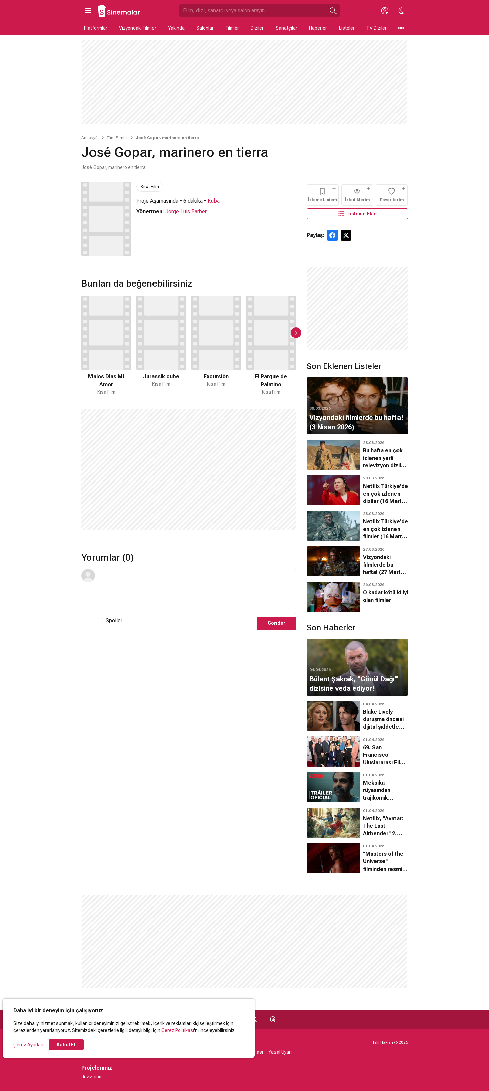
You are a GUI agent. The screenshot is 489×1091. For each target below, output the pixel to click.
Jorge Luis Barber (186, 211)
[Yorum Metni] (197, 591)
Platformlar (95, 28)
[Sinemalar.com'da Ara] (252, 10)
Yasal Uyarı (280, 1052)
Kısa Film (150, 186)
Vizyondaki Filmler (137, 28)
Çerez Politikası (177, 1030)
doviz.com (92, 1076)
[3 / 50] (216, 346)
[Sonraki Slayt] (296, 332)
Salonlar (205, 28)
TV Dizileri (377, 28)
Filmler (232, 28)
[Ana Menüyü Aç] (88, 10)
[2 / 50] (161, 346)
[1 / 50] (106, 346)
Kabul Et (66, 1044)
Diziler (257, 28)
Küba (214, 201)
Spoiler (114, 620)
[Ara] (333, 10)
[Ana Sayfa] (119, 10)
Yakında (176, 28)
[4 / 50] (271, 346)
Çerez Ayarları (28, 1044)
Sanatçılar (286, 28)
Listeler (347, 28)
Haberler (318, 28)
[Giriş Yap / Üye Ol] (385, 10)
